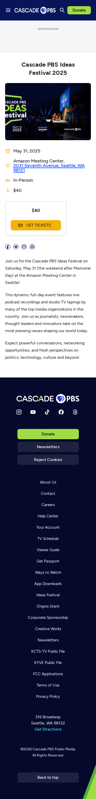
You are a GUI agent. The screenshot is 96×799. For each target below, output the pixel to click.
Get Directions (48, 729)
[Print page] (32, 246)
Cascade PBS (43, 749)
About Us (48, 482)
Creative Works (48, 629)
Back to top (48, 777)
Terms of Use (48, 685)
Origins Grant (48, 606)
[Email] (24, 246)
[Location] (52, 167)
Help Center (48, 516)
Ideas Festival (48, 595)
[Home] (48, 398)
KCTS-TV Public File (48, 651)
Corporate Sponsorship (48, 617)
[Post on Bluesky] (15, 246)
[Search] (62, 10)
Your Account (48, 527)
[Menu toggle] (8, 10)
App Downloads (48, 583)
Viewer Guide (48, 550)
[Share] (7, 246)
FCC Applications (48, 674)
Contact (48, 493)
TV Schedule (48, 538)
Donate (79, 10)
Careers (48, 505)
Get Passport (48, 561)
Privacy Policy (48, 696)
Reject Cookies (48, 459)
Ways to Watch (48, 572)
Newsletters (48, 446)
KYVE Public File (48, 662)
